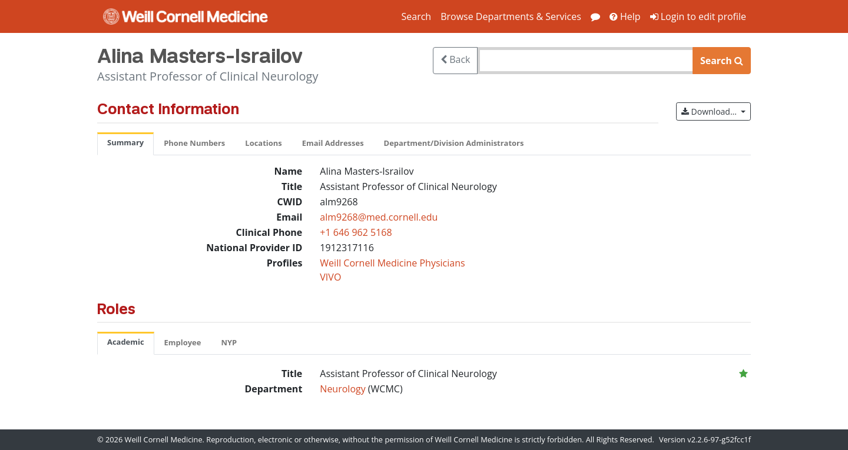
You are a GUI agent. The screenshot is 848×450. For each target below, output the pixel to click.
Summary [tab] (125, 142)
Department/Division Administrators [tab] (454, 143)
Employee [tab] (182, 342)
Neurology (344, 388)
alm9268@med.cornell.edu (379, 217)
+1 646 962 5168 (356, 232)
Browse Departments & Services (510, 16)
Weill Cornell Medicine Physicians (392, 262)
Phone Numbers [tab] (194, 143)
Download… (716, 111)
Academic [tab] (125, 341)
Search (416, 16)
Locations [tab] (263, 143)
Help (625, 16)
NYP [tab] (229, 342)
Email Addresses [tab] (333, 143)
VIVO (330, 277)
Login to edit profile (698, 16)
